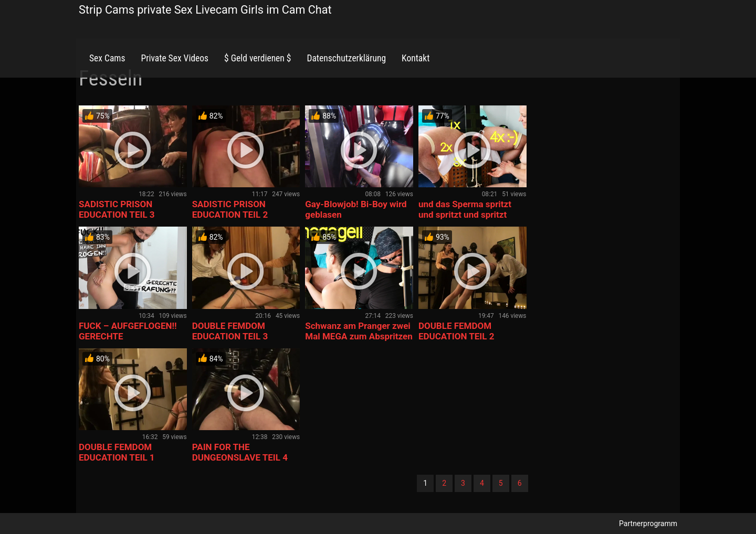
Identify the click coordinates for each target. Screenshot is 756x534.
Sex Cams (107, 58)
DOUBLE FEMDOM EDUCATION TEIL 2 (456, 331)
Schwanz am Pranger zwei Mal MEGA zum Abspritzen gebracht (359, 336)
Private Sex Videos (174, 58)
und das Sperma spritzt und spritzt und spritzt (464, 209)
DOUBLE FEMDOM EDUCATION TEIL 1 (117, 452)
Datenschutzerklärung (346, 58)
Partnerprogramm (648, 523)
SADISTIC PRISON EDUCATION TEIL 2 (230, 209)
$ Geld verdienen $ (257, 58)
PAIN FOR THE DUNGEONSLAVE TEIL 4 (240, 452)
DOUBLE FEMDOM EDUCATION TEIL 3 (230, 331)
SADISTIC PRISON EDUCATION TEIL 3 (117, 209)
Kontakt (415, 58)
